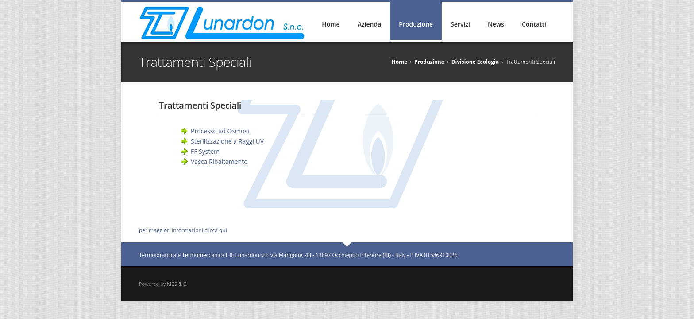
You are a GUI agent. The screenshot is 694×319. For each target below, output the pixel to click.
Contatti (534, 24)
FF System (205, 151)
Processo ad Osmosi (220, 131)
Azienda (370, 24)
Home (330, 24)
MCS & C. (177, 283)
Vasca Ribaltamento (219, 161)
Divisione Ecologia (475, 62)
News (496, 24)
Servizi (460, 24)
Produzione (416, 24)
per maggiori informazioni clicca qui (183, 230)
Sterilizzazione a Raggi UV (227, 141)
